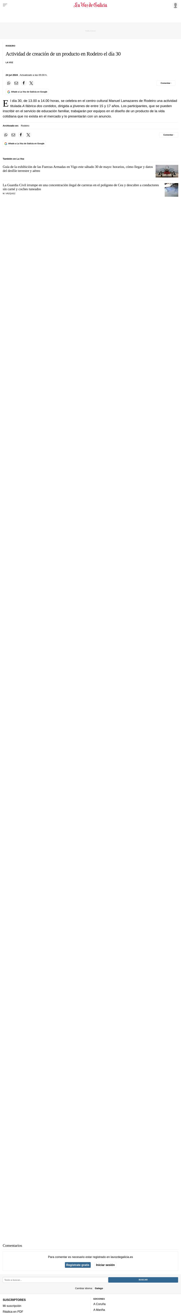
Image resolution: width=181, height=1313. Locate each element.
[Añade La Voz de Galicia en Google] (27, 92)
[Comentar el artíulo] (166, 83)
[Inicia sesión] (175, 5)
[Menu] (5, 5)
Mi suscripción (12, 1305)
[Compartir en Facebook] (24, 83)
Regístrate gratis (77, 1264)
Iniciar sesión (105, 1264)
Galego (99, 1288)
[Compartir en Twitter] (31, 83)
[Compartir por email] (16, 83)
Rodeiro (25, 125)
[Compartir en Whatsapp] (9, 83)
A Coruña (99, 1304)
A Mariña (99, 1309)
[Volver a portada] (90, 5)
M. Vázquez (9, 193)
